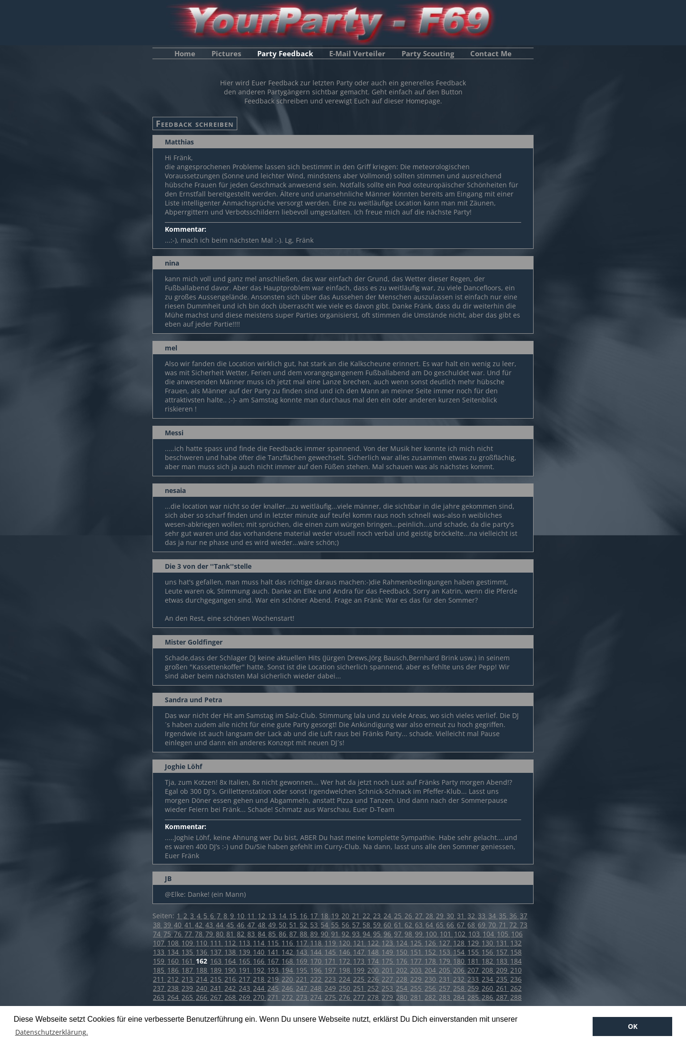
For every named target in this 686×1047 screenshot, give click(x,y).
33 (482, 915)
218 (259, 979)
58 (367, 924)
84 (262, 933)
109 (188, 942)
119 (331, 942)
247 (302, 988)
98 (409, 933)
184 (516, 960)
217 (245, 979)
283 (445, 997)
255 (417, 988)
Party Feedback (285, 53)
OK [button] (632, 1026)
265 (188, 997)
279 (388, 997)
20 (346, 915)
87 (294, 933)
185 (159, 970)
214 (202, 979)
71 (503, 924)
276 (345, 997)
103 (475, 933)
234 (488, 979)
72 (514, 924)
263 (159, 997)
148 (374, 951)
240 (202, 988)
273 (302, 997)
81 (231, 933)
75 (168, 933)
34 (493, 915)
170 (316, 960)
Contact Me (491, 53)
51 (294, 924)
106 (517, 933)
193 (274, 970)
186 (174, 970)
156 (488, 951)
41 (189, 924)
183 (502, 960)
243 (245, 988)
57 (357, 924)
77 (189, 933)
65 (440, 924)
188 (202, 970)
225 (359, 979)
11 (252, 915)
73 (523, 924)
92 (346, 933)
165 (245, 960)
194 (288, 970)
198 (345, 970)
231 (445, 979)
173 (359, 960)
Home (184, 53)
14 (283, 915)
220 (288, 979)
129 (474, 942)
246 (288, 988)
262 (516, 988)
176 (402, 960)
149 (388, 951)
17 (315, 915)
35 (503, 915)
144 (316, 951)
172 (345, 960)
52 (304, 924)
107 (159, 942)
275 (331, 997)
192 (259, 970)
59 (378, 924)
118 (316, 942)
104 (489, 933)
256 (431, 988)
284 (459, 997)
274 (316, 997)
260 (488, 988)
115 (274, 942)
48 (262, 924)
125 (417, 942)
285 (474, 997)
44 (220, 924)
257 (445, 988)
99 (419, 933)
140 (259, 951)
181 (474, 960)
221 (302, 979)
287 (502, 997)
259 (474, 988)
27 (419, 915)
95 (378, 933)
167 (274, 960)
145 (331, 951)
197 (331, 970)
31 (461, 915)
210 (516, 970)
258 (459, 988)
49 (273, 924)
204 (431, 970)
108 (174, 942)
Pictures (226, 53)
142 (288, 951)
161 (188, 960)
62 (409, 924)
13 (273, 915)
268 (231, 997)
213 (188, 979)
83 (252, 933)
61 (399, 924)
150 (402, 951)
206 (459, 970)
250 (345, 988)
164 (231, 960)
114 (259, 942)
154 (459, 951)
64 (430, 924)
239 (188, 988)
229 (417, 979)
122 (374, 942)
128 (459, 942)
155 (474, 951)
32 (472, 915)
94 (367, 933)
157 (502, 951)
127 (445, 942)
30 (451, 915)
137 (216, 951)
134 (174, 951)
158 (516, 951)
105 (503, 933)
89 (315, 933)
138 (231, 951)
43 (210, 924)
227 (388, 979)
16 (304, 915)
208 (488, 970)
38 (157, 924)
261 (502, 988)
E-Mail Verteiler (357, 53)
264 (174, 997)
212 (174, 979)
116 (288, 942)
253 (388, 988)
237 (159, 988)
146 (345, 951)
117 (302, 942)
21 (357, 915)
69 (482, 924)
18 (325, 915)
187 (188, 970)
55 (336, 924)
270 (259, 997)
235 (502, 979)
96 (388, 933)
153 (445, 951)
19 (336, 915)
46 (241, 924)
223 (331, 979)
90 (325, 933)
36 (514, 915)
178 (431, 960)
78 (199, 933)
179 (445, 960)
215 (216, 979)
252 (374, 988)
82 (241, 933)
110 (202, 942)
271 (274, 997)
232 (459, 979)
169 (302, 960)
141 (274, 951)
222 (316, 979)
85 (273, 933)
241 (216, 988)
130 (488, 942)
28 (430, 915)
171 (331, 960)
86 (283, 933)
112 (231, 942)
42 (199, 924)
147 (359, 951)
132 (516, 942)
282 (431, 997)
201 (388, 970)
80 (220, 933)
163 (216, 960)
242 (231, 988)
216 (231, 979)
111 (216, 942)
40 (178, 924)
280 (402, 997)
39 (168, 924)
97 (399, 933)
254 (402, 988)
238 (174, 988)
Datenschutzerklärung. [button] (51, 1032)
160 (174, 960)
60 (388, 924)
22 (367, 915)
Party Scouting (428, 53)
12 (262, 915)
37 (523, 915)
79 (210, 933)
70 (493, 924)
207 (474, 970)
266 (202, 997)
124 (402, 942)
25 (399, 915)
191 (245, 970)
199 (359, 970)
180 (459, 960)
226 (374, 979)
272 (288, 997)
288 (516, 997)
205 (445, 970)
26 (409, 915)
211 (159, 979)
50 (283, 924)
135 (188, 951)
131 (502, 942)
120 (345, 942)
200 (374, 970)
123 (388, 942)
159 (159, 960)
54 (325, 924)
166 (259, 960)
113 (245, 942)
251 (359, 988)
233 (474, 979)
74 (157, 933)
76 (178, 933)
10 (241, 915)
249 (331, 988)
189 (216, 970)
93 (357, 933)
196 (316, 970)
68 (472, 924)
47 (252, 924)
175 (388, 960)
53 (315, 924)
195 (302, 970)
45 (231, 924)
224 (345, 979)
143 (302, 951)
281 (417, 997)
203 (417, 970)
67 (461, 924)
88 (304, 933)
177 (417, 960)
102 (460, 933)
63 (419, 924)
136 (202, 951)
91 (336, 933)
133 (159, 951)
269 (245, 997)
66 (451, 924)
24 (388, 915)
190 (231, 970)
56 (346, 924)
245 (274, 988)
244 (259, 988)
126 (431, 942)
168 (288, 960)
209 (502, 970)
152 (431, 951)
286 (488, 997)
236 (516, 979)
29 (440, 915)
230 (431, 979)
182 (488, 960)
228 (402, 979)
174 (374, 960)
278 (374, 997)
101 (446, 933)
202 (402, 970)
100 (432, 933)
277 (359, 997)
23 (378, 915)
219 (274, 979)
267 (216, 997)
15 (294, 915)
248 (316, 988)
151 (417, 951)
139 (245, 951)
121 (359, 942)
